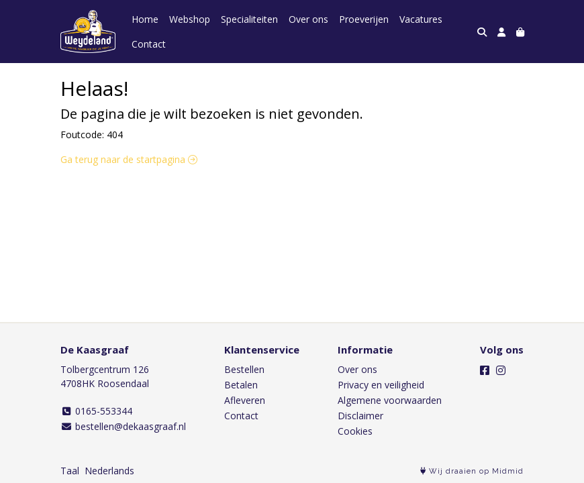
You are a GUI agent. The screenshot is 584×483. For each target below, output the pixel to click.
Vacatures (420, 19)
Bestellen (244, 369)
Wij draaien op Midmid (472, 471)
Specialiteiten (249, 19)
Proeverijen (364, 19)
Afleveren (244, 400)
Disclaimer (360, 415)
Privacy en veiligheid (381, 384)
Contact (149, 44)
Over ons (308, 19)
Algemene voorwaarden (390, 400)
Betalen (241, 384)
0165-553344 (96, 411)
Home (145, 19)
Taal (69, 470)
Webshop (189, 19)
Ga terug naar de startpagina (128, 159)
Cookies (355, 431)
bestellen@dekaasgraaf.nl (123, 426)
